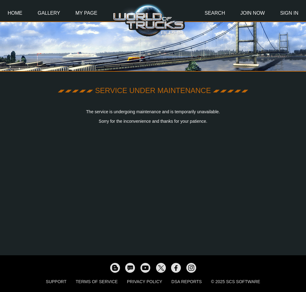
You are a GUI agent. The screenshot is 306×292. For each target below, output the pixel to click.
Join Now (252, 13)
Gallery (49, 13)
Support (56, 281)
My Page (86, 13)
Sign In (289, 13)
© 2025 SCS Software (235, 281)
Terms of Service (97, 281)
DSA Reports (186, 281)
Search (215, 13)
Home (15, 13)
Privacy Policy (144, 281)
